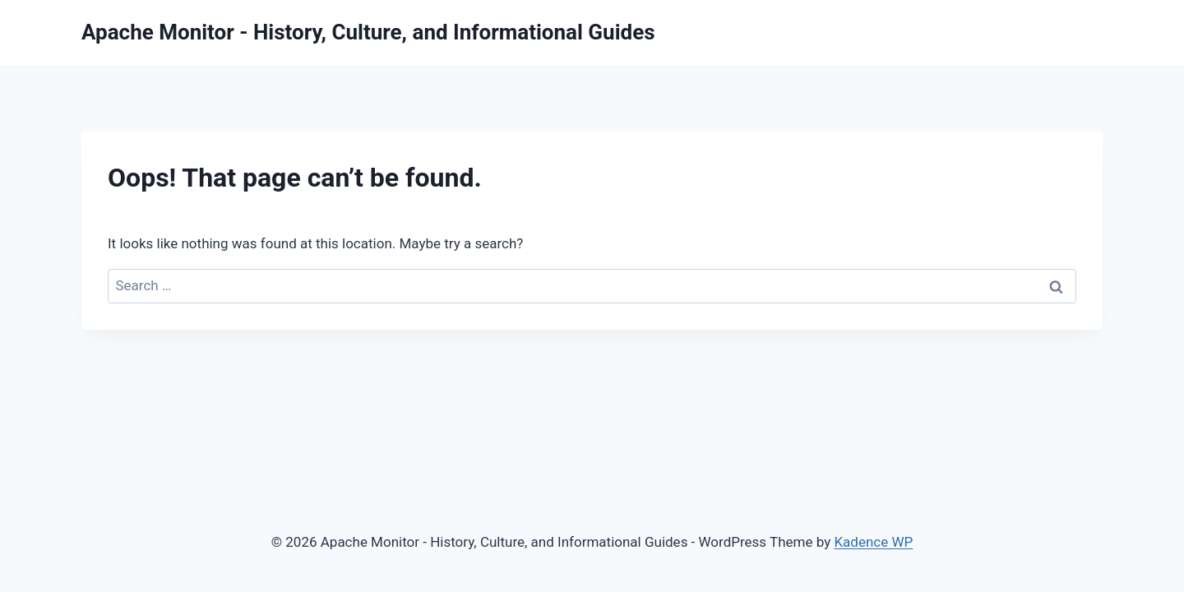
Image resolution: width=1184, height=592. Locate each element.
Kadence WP (873, 542)
